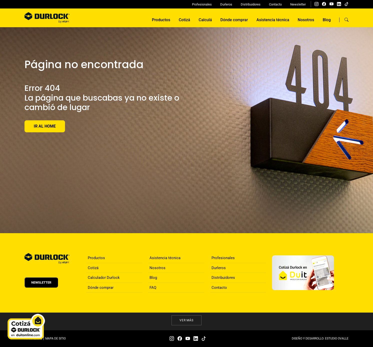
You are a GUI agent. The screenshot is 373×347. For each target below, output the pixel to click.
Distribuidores (250, 4)
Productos (161, 19)
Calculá (205, 19)
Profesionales (202, 4)
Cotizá (184, 19)
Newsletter (298, 4)
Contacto (275, 4)
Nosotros (306, 19)
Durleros (226, 4)
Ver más (187, 320)
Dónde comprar (234, 19)
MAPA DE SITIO (55, 338)
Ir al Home (45, 126)
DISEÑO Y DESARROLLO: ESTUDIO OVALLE (320, 338)
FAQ (153, 287)
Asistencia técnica (272, 19)
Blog (327, 19)
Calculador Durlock (104, 277)
